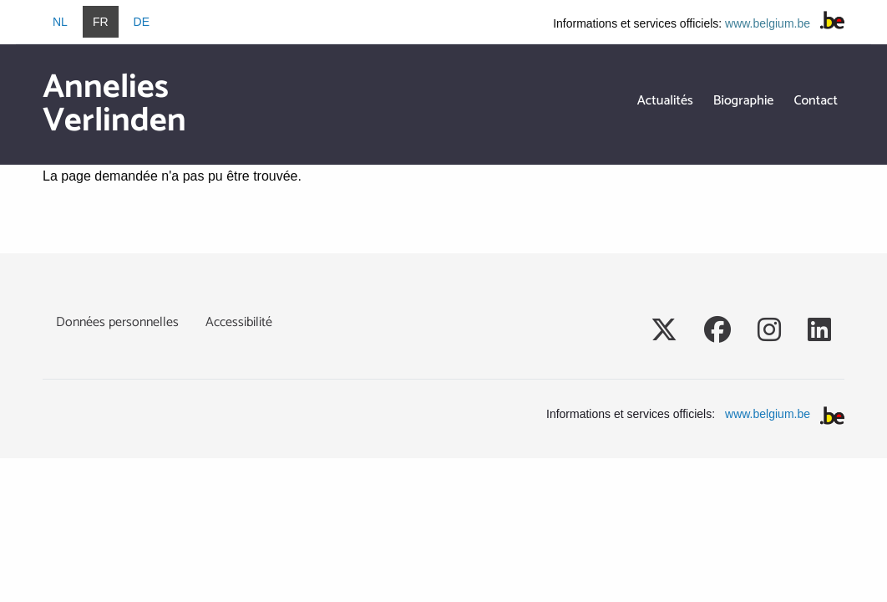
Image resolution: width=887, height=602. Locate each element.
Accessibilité (238, 322)
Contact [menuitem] (815, 100)
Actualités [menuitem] (665, 100)
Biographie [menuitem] (743, 100)
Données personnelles (117, 322)
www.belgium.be (767, 23)
